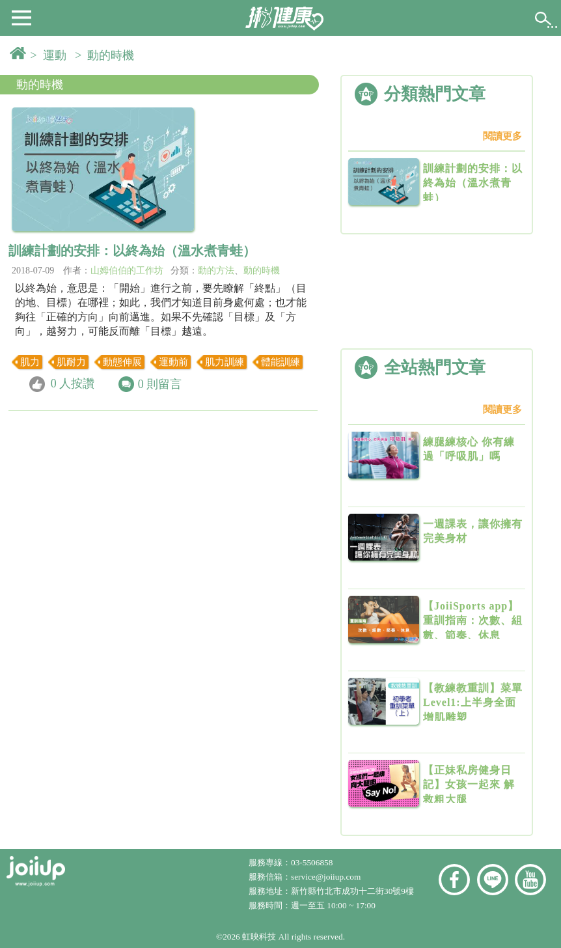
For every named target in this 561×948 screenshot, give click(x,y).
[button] (21, 17)
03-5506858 (312, 862)
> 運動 (51, 55)
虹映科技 (259, 936)
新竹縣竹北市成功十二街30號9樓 (352, 891)
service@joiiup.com (327, 877)
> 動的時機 (107, 55)
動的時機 (39, 84)
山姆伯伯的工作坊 (126, 270)
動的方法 (216, 270)
